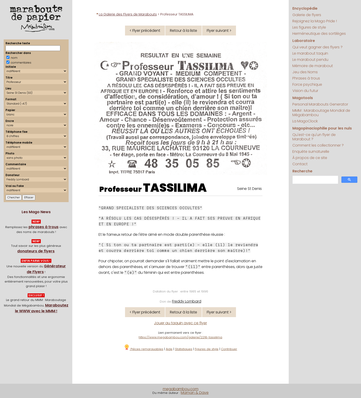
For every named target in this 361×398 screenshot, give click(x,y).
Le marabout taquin (310, 53)
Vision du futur (305, 90)
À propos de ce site (309, 157)
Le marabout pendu (310, 59)
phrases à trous (43, 227)
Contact (300, 164)
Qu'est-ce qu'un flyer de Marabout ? (314, 137)
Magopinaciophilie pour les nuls (322, 128)
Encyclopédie (304, 8)
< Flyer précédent (145, 30)
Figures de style (206, 349)
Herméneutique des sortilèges (319, 33)
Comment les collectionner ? (318, 145)
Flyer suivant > (219, 30)
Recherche (302, 171)
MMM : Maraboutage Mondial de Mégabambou (321, 113)
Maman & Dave (195, 392)
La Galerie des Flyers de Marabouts (128, 14)
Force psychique (307, 84)
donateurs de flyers (36, 251)
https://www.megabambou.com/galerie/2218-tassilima (180, 337)
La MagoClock (305, 121)
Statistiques (183, 349)
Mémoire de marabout (312, 65)
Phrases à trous (306, 78)
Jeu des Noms (305, 72)
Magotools (302, 97)
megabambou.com (180, 389)
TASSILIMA (175, 188)
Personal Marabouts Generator (320, 104)
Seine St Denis (249, 188)
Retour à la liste (183, 30)
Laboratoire (303, 40)
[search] (315, 180)
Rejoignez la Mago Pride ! (314, 21)
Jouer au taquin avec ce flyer (180, 323)
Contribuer (229, 349)
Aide (169, 349)
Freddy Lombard (186, 301)
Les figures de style (309, 27)
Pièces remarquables (143, 349)
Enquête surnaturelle (310, 151)
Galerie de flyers (306, 15)
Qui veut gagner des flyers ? (317, 47)
